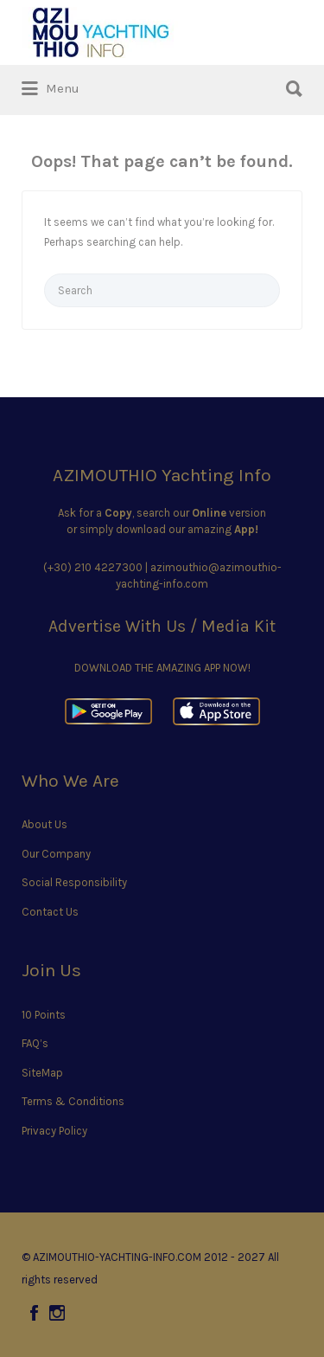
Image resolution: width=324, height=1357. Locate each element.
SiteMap (42, 1072)
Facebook (34, 1312)
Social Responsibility (74, 882)
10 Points (44, 1014)
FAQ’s (35, 1043)
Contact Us (50, 911)
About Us (44, 824)
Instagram (57, 1312)
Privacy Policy (54, 1130)
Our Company (56, 853)
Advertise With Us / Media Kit (162, 626)
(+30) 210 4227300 (93, 567)
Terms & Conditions (73, 1101)
